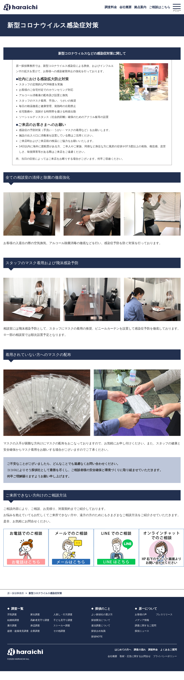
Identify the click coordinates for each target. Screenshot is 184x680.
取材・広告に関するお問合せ (135, 656)
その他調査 (59, 631)
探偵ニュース (142, 631)
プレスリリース (164, 614)
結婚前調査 (13, 620)
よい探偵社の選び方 (102, 614)
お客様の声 (141, 614)
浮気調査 (12, 614)
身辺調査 (35, 625)
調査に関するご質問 (145, 625)
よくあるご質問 (168, 649)
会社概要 (125, 7)
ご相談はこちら (159, 7)
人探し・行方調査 (62, 614)
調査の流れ (140, 649)
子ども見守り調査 (62, 620)
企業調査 (35, 631)
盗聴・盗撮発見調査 (18, 631)
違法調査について (100, 625)
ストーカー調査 (61, 625)
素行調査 (12, 625)
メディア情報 (142, 620)
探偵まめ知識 (98, 631)
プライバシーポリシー (165, 656)
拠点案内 (140, 7)
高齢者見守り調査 (39, 620)
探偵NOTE (97, 636)
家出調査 (35, 614)
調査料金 (111, 7)
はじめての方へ (123, 649)
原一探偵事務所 (15, 593)
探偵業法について (100, 620)
